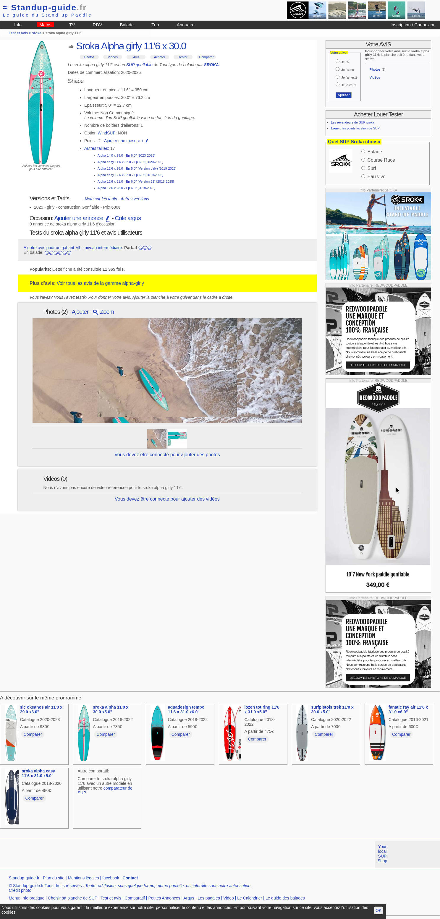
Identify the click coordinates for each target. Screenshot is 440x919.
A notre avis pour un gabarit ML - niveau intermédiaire (73, 247)
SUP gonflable (139, 64)
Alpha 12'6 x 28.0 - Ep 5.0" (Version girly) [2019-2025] (137, 168)
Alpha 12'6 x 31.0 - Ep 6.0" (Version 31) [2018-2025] (136, 181)
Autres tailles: (96, 148)
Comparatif (135, 898)
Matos (45, 24)
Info (18, 24)
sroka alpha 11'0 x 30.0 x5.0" (110, 709)
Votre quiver (339, 52)
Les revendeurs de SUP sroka (352, 122)
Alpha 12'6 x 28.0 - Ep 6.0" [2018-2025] (126, 188)
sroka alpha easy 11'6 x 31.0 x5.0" (38, 773)
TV (72, 24)
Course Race (381, 160)
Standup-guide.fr (24, 878)
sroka (36, 33)
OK (378, 910)
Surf (372, 168)
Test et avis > (20, 33)
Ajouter (80, 312)
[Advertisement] (107, 854)
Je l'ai (345, 62)
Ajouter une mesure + (126, 140)
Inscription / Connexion (413, 24)
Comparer (206, 57)
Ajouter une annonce (82, 218)
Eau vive (377, 176)
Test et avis (111, 898)
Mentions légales (83, 878)
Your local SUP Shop (382, 853)
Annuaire (186, 24)
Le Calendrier (249, 898)
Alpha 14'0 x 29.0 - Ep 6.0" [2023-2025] (126, 155)
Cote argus (128, 218)
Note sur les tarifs (101, 199)
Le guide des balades (285, 898)
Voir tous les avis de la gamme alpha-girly (100, 283)
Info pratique (33, 898)
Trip (155, 24)
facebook (110, 878)
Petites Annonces (164, 898)
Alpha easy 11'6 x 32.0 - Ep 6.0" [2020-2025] (130, 162)
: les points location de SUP (355, 128)
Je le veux (348, 85)
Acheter (159, 57)
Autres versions (135, 199)
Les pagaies (209, 898)
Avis (136, 57)
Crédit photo (20, 890)
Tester (183, 57)
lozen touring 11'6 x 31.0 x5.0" (261, 709)
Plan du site (53, 878)
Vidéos (112, 57)
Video (228, 898)
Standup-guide (45, 7)
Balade (127, 24)
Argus (188, 898)
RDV (97, 24)
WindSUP (107, 133)
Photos (89, 57)
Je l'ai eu (347, 70)
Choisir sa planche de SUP (72, 898)
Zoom (103, 312)
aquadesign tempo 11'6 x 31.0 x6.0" (186, 709)
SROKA (211, 64)
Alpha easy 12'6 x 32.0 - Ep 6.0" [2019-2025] (130, 175)
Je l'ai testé (349, 77)
